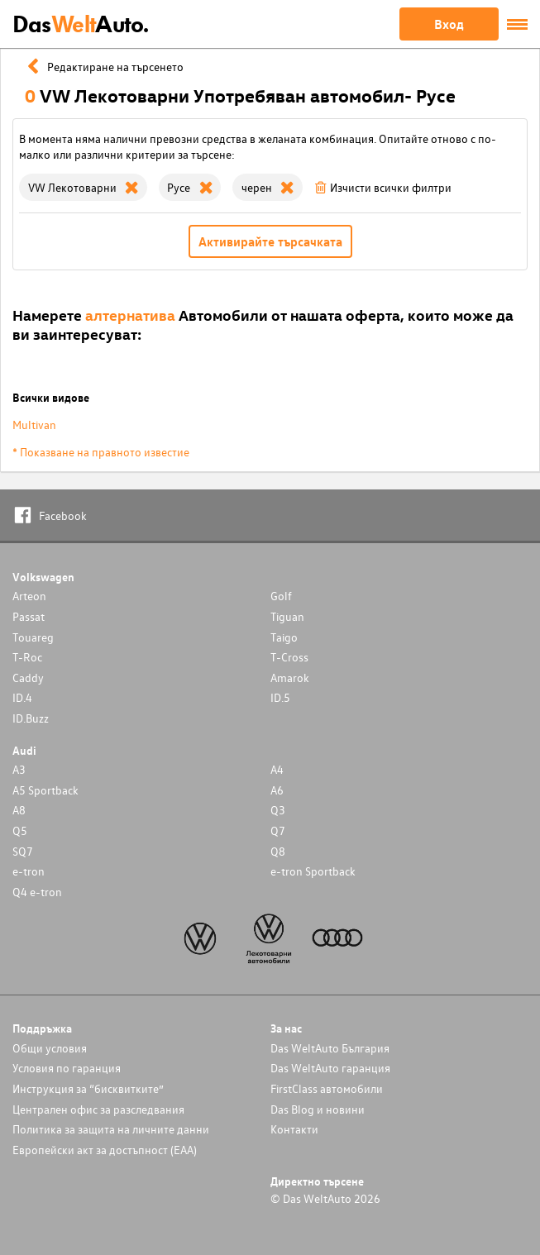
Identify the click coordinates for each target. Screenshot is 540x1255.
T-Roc (27, 657)
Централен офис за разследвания (98, 1109)
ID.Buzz (30, 718)
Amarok (289, 677)
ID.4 (22, 697)
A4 (277, 769)
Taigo (284, 637)
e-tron (28, 871)
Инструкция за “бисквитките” (88, 1088)
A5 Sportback (45, 790)
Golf (281, 596)
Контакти (294, 1129)
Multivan (34, 424)
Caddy (28, 677)
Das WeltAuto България (329, 1048)
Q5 (19, 830)
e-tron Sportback (313, 871)
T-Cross (289, 657)
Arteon (29, 596)
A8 (19, 810)
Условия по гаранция (66, 1068)
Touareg (33, 637)
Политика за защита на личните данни (110, 1129)
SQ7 (22, 851)
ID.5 (280, 697)
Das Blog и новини (317, 1109)
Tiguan (287, 616)
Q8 (277, 851)
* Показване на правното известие (100, 452)
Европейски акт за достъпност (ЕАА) (104, 1149)
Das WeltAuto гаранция (330, 1068)
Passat (28, 616)
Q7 (277, 830)
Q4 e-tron (37, 891)
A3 (19, 769)
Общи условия (49, 1048)
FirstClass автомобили (326, 1088)
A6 (277, 790)
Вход (449, 24)
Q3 (277, 810)
